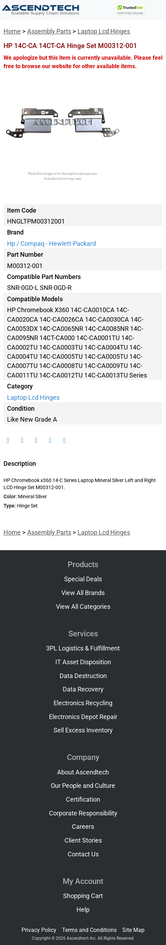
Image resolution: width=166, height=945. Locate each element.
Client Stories (83, 840)
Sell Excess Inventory (83, 730)
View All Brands (83, 592)
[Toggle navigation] (156, 10)
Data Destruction (83, 675)
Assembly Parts (49, 31)
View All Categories (83, 606)
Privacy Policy (38, 930)
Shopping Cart (83, 895)
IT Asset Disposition (83, 662)
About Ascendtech (83, 772)
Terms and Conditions (89, 930)
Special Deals (83, 579)
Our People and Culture (83, 785)
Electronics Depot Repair (83, 716)
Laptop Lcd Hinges (104, 31)
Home (12, 31)
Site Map (133, 930)
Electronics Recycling (83, 703)
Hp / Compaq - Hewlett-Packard (51, 243)
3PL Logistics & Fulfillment (83, 648)
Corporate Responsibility (83, 813)
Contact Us (83, 854)
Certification (83, 799)
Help (83, 909)
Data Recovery (83, 689)
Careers (83, 826)
